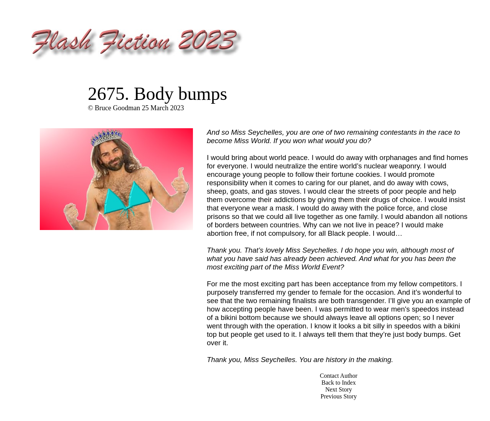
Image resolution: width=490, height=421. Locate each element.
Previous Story (338, 396)
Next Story (338, 389)
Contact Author (338, 375)
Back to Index (339, 382)
